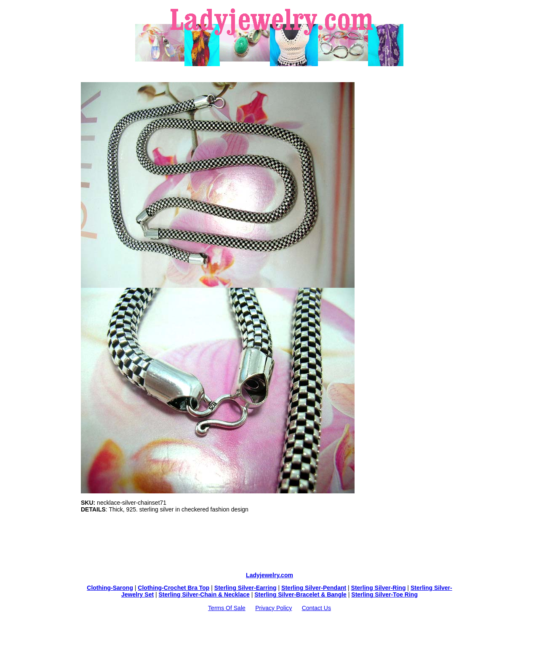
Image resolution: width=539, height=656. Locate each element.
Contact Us (316, 608)
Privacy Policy (273, 608)
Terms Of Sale (226, 608)
